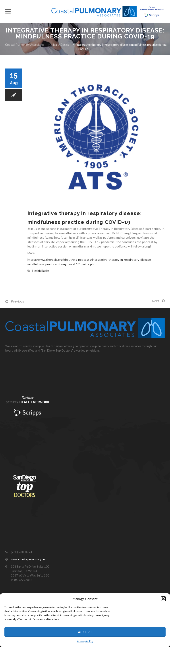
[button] (163, 599)
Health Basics (40, 270)
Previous (17, 301)
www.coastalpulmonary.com (29, 559)
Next (155, 301)
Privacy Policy (85, 641)
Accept (85, 632)
